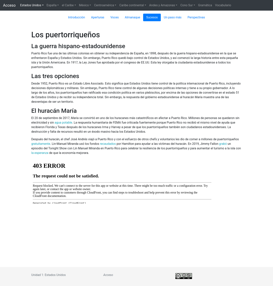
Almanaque (132, 17)
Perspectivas (196, 17)
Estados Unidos (30, 5)
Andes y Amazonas (162, 5)
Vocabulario (223, 5)
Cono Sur (186, 5)
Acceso (9, 5)
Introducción (76, 17)
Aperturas (97, 17)
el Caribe (68, 5)
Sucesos (152, 17)
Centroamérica (104, 5)
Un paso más (172, 17)
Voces (114, 17)
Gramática (205, 5)
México (84, 5)
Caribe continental (131, 5)
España (52, 5)
